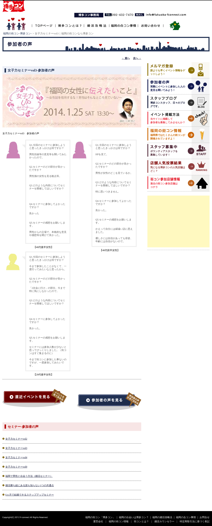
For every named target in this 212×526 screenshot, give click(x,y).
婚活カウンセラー (164, 521)
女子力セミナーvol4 (16, 457)
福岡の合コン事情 (123, 23)
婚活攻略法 (96, 23)
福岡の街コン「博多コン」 (100, 517)
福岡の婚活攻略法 (162, 517)
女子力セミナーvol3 (16, 448)
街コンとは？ (141, 521)
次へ (137, 58)
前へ (126, 58)
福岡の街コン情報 (119, 521)
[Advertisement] (178, 221)
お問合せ (205, 517)
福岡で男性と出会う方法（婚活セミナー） (29, 476)
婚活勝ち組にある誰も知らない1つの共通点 (29, 485)
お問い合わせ (151, 23)
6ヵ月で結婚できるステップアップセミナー (29, 494)
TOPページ (43, 23)
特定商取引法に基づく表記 (195, 521)
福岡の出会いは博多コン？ (134, 517)
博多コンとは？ (69, 23)
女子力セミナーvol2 (16, 438)
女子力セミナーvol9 (16, 466)
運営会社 (98, 521)
